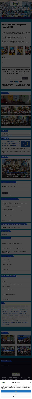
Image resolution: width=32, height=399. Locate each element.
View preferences (16, 396)
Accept (16, 391)
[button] (30, 382)
